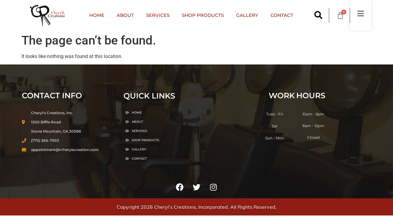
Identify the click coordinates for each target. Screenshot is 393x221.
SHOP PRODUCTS (203, 15)
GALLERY (247, 15)
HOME (96, 15)
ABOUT (125, 15)
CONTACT (281, 15)
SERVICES (157, 15)
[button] (318, 15)
